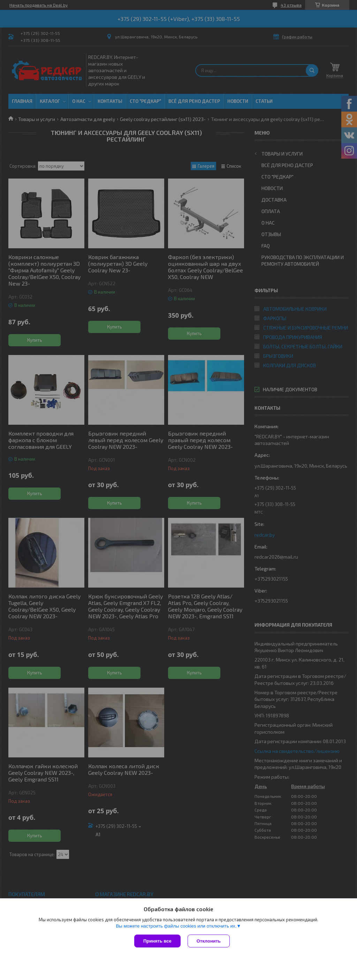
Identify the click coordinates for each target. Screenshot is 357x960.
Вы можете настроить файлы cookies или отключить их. (176, 926)
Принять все (157, 941)
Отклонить (209, 941)
